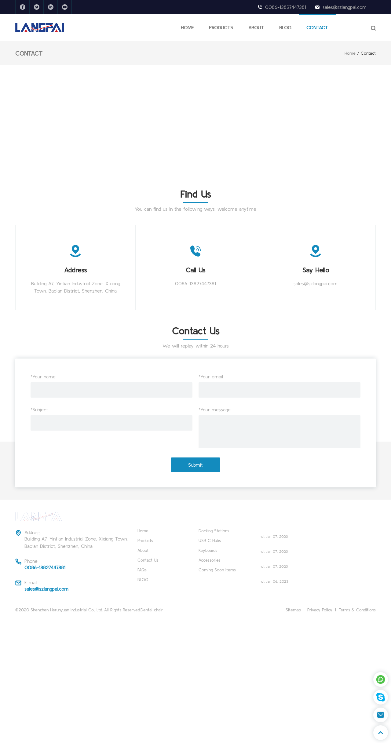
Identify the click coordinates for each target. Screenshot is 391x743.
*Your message (215, 409)
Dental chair (152, 609)
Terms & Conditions (357, 609)
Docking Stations (214, 530)
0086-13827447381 (285, 7)
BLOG (285, 27)
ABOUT (256, 27)
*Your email (211, 376)
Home (350, 53)
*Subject (39, 409)
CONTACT (317, 27)
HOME (187, 27)
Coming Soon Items (217, 569)
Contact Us (148, 560)
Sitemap (293, 609)
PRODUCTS (221, 27)
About (142, 550)
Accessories (210, 560)
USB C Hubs (210, 540)
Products (145, 540)
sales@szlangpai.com (345, 7)
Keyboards (208, 550)
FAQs (142, 569)
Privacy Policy (319, 609)
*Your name (43, 376)
